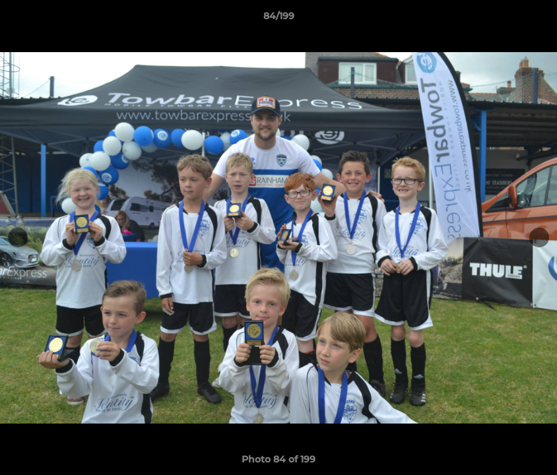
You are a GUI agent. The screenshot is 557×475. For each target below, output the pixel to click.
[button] (533, 19)
